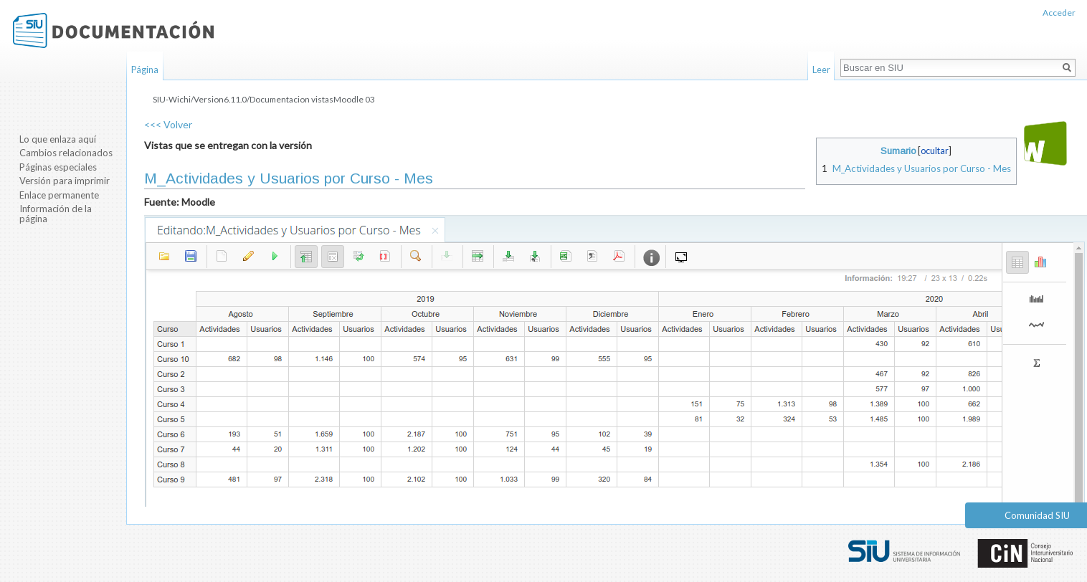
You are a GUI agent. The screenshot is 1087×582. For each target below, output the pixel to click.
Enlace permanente (59, 195)
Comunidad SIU (1037, 515)
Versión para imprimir (64, 180)
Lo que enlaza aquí (57, 139)
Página (144, 69)
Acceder (1059, 12)
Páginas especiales (58, 167)
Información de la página (55, 213)
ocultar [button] (935, 151)
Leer (821, 69)
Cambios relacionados (66, 152)
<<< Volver (168, 124)
